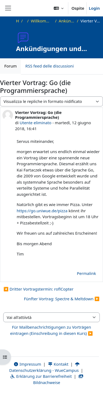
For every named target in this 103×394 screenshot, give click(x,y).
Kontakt (58, 364)
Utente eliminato (35, 122)
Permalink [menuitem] (86, 273)
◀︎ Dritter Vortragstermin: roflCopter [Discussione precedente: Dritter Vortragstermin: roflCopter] (38, 289)
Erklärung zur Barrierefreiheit (41, 376)
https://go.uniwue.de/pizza (42, 210)
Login (94, 8)
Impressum (27, 364)
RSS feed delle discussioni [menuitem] (49, 66)
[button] (58, 8)
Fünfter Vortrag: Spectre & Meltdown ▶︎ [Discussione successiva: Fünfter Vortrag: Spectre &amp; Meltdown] (62, 298)
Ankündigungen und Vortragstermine (66, 20)
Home (17, 20)
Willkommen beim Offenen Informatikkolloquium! (42, 20)
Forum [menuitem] (10, 66)
